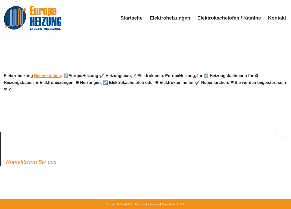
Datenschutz (168, 204)
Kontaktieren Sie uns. (32, 162)
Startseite (132, 18)
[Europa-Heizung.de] (33, 18)
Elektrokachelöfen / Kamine (229, 18)
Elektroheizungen (170, 18)
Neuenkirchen (47, 76)
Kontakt (277, 18)
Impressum (153, 204)
